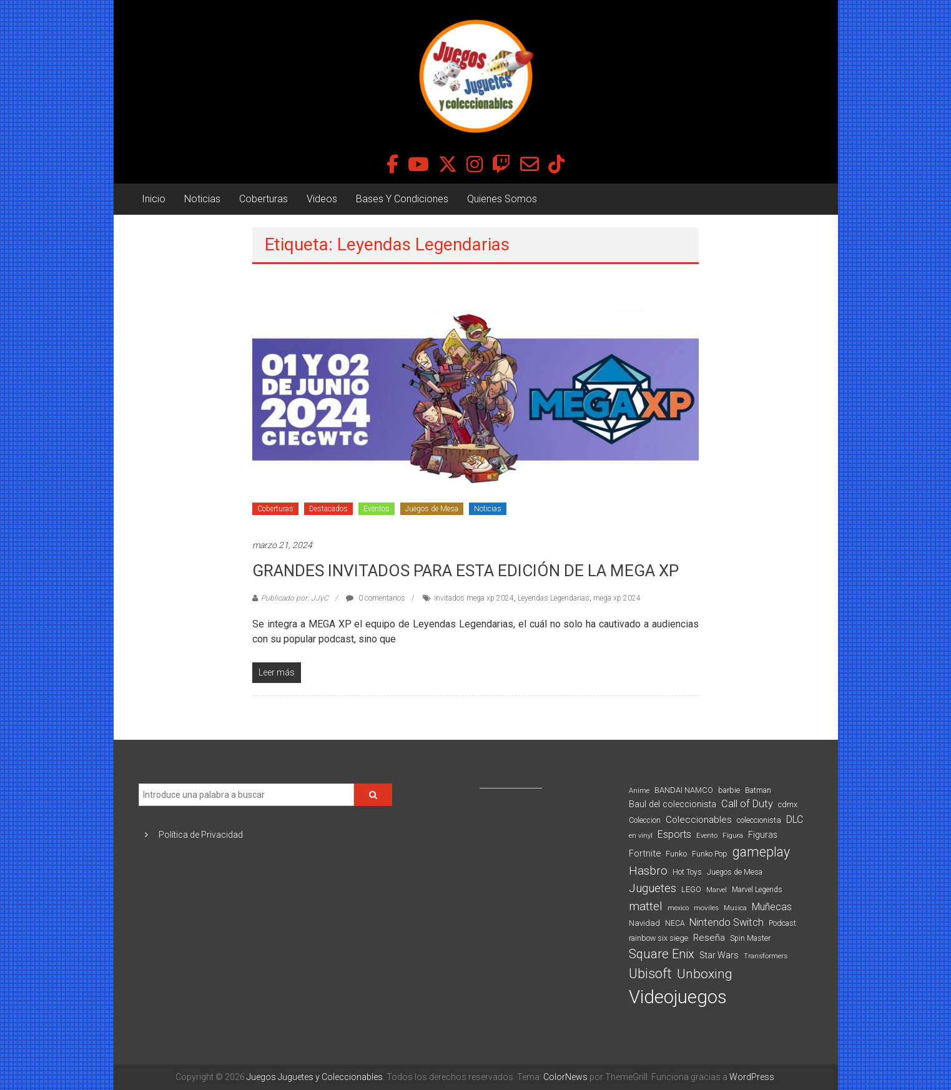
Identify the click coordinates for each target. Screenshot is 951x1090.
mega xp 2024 (617, 598)
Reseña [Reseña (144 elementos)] (709, 937)
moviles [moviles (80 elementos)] (706, 907)
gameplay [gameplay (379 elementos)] (761, 852)
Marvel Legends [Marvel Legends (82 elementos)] (757, 889)
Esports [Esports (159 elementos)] (674, 834)
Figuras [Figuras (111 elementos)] (762, 835)
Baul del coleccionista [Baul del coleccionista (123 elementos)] (672, 804)
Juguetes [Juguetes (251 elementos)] (652, 888)
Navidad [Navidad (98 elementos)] (644, 923)
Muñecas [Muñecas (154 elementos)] (772, 907)
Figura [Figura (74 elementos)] (732, 835)
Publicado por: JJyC (294, 598)
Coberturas (263, 199)
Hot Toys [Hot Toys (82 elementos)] (687, 872)
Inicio (153, 199)
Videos (322, 199)
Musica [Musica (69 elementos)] (735, 908)
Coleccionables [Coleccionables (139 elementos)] (699, 819)
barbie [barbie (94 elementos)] (729, 790)
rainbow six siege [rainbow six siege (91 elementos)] (658, 938)
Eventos (376, 508)
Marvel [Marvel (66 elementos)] (716, 890)
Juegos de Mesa (431, 508)
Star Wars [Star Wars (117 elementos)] (719, 955)
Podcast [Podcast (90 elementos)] (782, 923)
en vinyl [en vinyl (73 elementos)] (641, 836)
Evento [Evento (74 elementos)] (706, 835)
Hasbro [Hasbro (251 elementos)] (648, 871)
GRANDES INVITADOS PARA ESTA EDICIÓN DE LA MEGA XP (465, 570)
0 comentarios (375, 598)
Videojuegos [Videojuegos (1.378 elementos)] (678, 997)
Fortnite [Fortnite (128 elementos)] (645, 853)
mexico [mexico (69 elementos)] (678, 908)
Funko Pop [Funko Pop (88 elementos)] (709, 854)
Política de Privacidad (201, 835)
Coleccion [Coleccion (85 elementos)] (645, 820)
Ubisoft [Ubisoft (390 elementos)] (650, 973)
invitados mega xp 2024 (474, 598)
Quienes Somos (502, 199)
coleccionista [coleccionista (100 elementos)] (759, 820)
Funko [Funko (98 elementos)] (676, 853)
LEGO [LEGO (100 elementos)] (691, 889)
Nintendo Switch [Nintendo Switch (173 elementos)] (726, 922)
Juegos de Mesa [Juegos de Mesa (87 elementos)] (734, 872)
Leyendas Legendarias (553, 598)
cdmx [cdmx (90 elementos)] (787, 804)
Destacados (328, 508)
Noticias (202, 199)
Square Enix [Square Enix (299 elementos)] (661, 954)
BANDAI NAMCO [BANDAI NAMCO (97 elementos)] (683, 790)
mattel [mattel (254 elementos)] (646, 906)
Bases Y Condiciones (402, 199)
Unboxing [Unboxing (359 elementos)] (704, 973)
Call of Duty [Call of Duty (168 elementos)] (747, 804)
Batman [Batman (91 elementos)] (758, 790)
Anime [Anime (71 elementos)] (639, 791)
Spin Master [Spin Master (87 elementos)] (750, 938)
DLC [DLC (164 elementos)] (794, 819)
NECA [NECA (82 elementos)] (674, 923)
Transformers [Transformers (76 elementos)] (765, 955)
